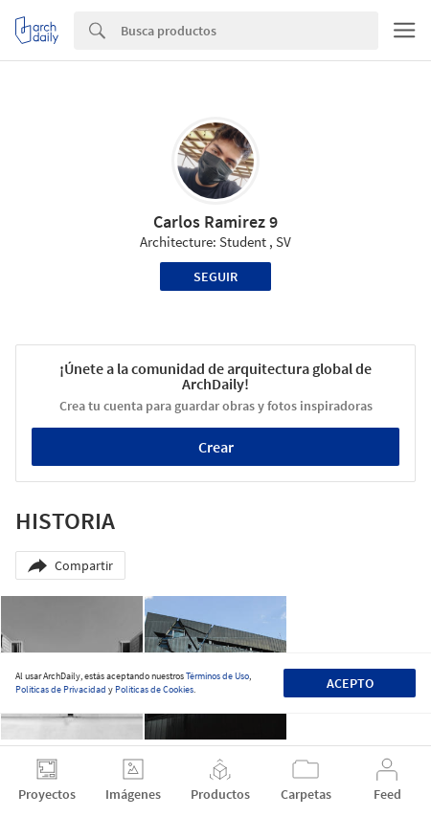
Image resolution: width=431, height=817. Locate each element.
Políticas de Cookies (154, 689)
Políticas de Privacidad (60, 689)
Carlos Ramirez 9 (215, 221)
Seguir (215, 276)
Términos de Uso (217, 676)
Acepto (350, 683)
